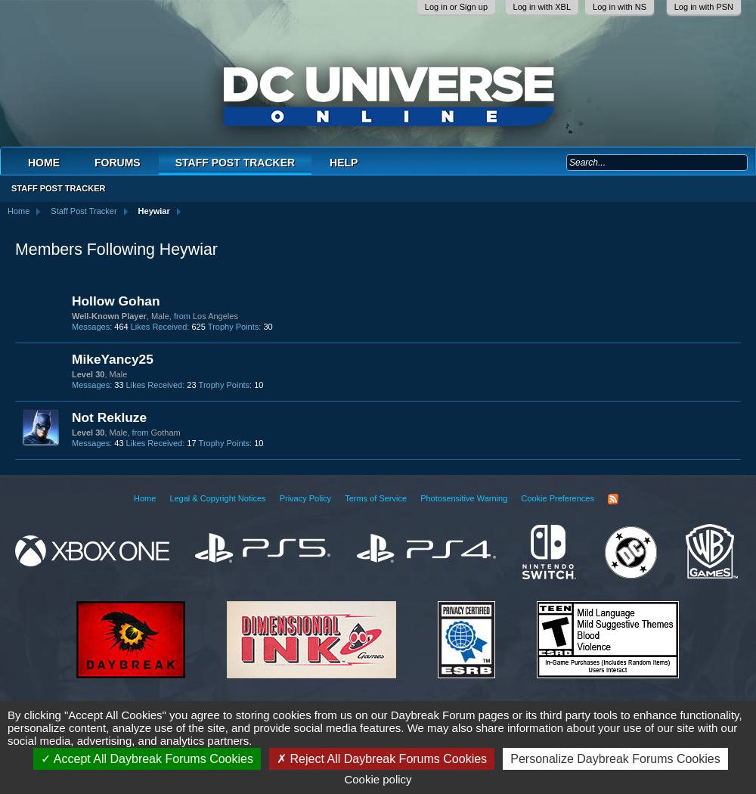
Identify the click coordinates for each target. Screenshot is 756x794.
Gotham (166, 432)
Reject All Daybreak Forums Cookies (382, 758)
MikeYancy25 (112, 359)
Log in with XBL (542, 6)
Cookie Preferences (557, 498)
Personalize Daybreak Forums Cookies (615, 758)
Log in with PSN (703, 6)
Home (44, 163)
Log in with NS (619, 6)
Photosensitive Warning (463, 498)
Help (344, 163)
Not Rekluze (109, 417)
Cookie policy (377, 779)
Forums (117, 163)
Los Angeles (215, 316)
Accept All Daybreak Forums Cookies (147, 758)
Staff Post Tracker (235, 163)
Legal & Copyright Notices (217, 498)
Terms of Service (376, 498)
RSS (613, 499)
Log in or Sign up (456, 6)
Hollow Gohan (116, 301)
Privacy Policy (305, 498)
